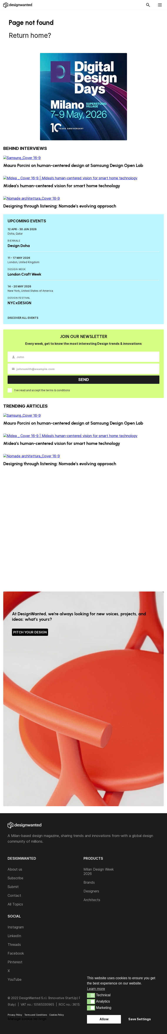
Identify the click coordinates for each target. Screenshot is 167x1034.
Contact (14, 895)
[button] (91, 995)
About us (15, 869)
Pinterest (15, 962)
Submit (13, 887)
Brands (89, 882)
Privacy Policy (15, 1014)
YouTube (15, 979)
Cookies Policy (56, 1014)
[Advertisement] (83, 529)
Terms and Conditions (35, 1014)
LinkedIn (14, 936)
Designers (91, 891)
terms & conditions (58, 390)
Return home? (30, 35)
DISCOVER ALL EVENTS (23, 317)
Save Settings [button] (139, 1019)
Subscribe (15, 878)
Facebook (16, 953)
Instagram (16, 927)
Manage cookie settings (27, 1019)
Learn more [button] (96, 988)
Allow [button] (104, 1019)
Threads (14, 944)
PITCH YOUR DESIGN (30, 632)
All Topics (15, 904)
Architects (92, 900)
